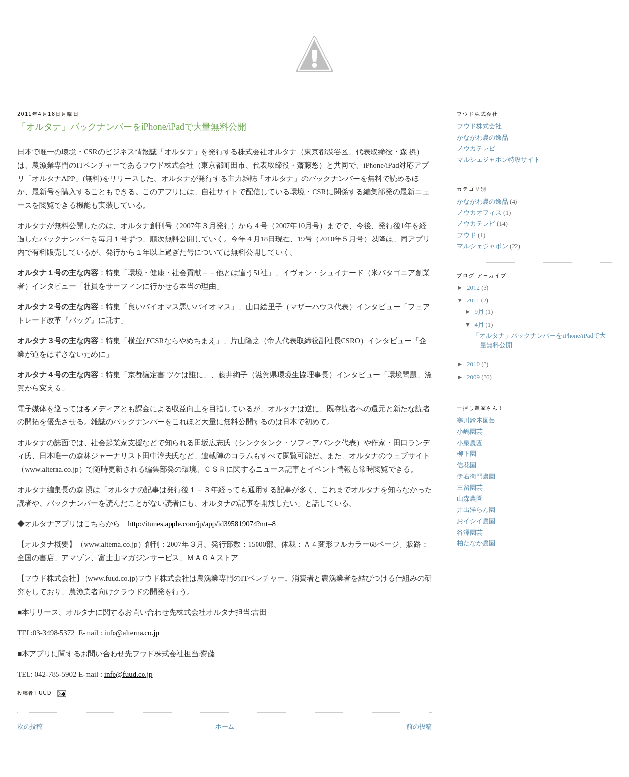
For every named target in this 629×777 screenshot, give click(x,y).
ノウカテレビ (476, 148)
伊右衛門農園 (476, 476)
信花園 (466, 465)
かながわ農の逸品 (482, 137)
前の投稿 (419, 726)
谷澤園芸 (470, 532)
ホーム (224, 726)
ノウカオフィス (479, 212)
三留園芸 (470, 487)
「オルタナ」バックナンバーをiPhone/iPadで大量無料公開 (131, 127)
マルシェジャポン (482, 246)
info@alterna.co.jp (131, 633)
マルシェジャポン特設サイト (498, 159)
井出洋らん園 (476, 509)
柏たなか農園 (476, 543)
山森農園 (470, 498)
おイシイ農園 (476, 521)
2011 (474, 300)
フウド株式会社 (479, 126)
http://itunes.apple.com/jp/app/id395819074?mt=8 (202, 524)
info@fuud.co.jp (128, 674)
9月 (480, 311)
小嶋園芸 (470, 431)
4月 (480, 324)
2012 (474, 287)
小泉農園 (470, 443)
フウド (466, 235)
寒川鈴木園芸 (476, 420)
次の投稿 (30, 726)
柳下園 (466, 453)
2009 (474, 377)
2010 (474, 364)
